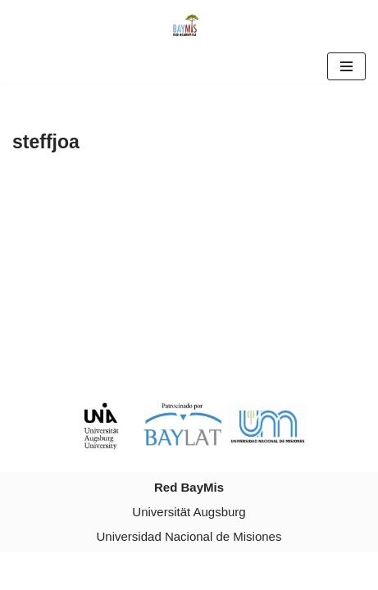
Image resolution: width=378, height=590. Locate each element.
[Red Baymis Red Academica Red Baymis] (189, 24)
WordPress (242, 571)
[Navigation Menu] (346, 66)
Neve (119, 571)
